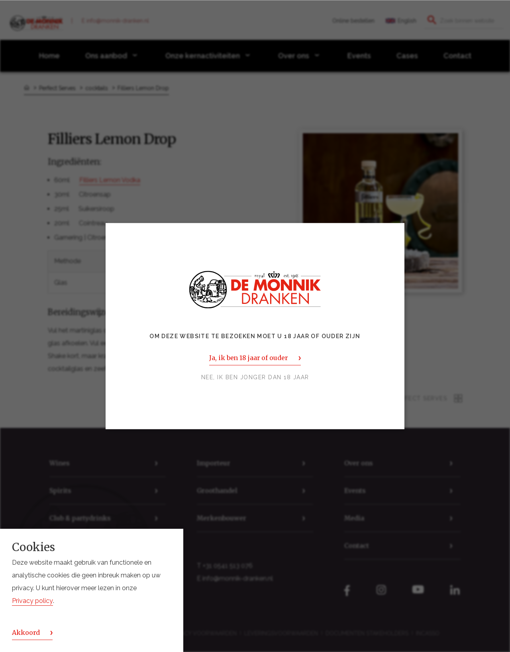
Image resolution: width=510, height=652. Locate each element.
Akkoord (26, 632)
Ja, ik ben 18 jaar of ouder (248, 358)
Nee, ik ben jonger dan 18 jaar (255, 377)
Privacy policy (32, 601)
